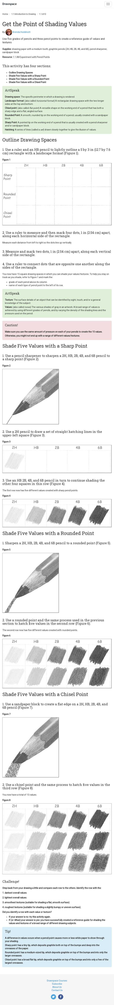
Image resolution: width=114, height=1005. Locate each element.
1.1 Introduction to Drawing (23, 14)
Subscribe (57, 984)
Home (5, 14)
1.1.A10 (42, 14)
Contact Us (57, 990)
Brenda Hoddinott (21, 32)
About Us (57, 987)
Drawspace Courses (57, 980)
